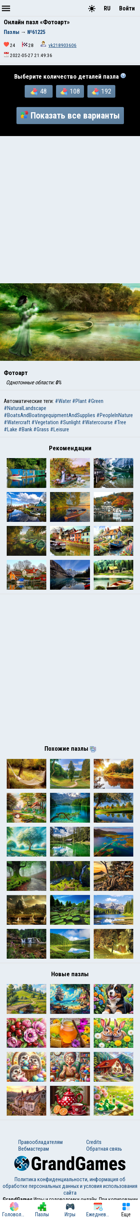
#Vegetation (45, 422)
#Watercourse (97, 422)
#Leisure (59, 429)
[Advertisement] (70, 210)
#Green (95, 401)
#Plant (79, 401)
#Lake (10, 429)
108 (70, 91)
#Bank (25, 429)
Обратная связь (104, 1148)
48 (39, 91)
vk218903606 (63, 45)
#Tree (120, 422)
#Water (63, 401)
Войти (127, 8)
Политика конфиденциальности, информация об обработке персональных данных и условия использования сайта (70, 1186)
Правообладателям (40, 1142)
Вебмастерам (33, 1148)
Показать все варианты (70, 115)
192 (101, 91)
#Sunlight (70, 422)
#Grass (41, 429)
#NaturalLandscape (25, 408)
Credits (94, 1142)
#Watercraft (17, 422)
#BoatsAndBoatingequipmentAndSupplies (49, 415)
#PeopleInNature (114, 415)
